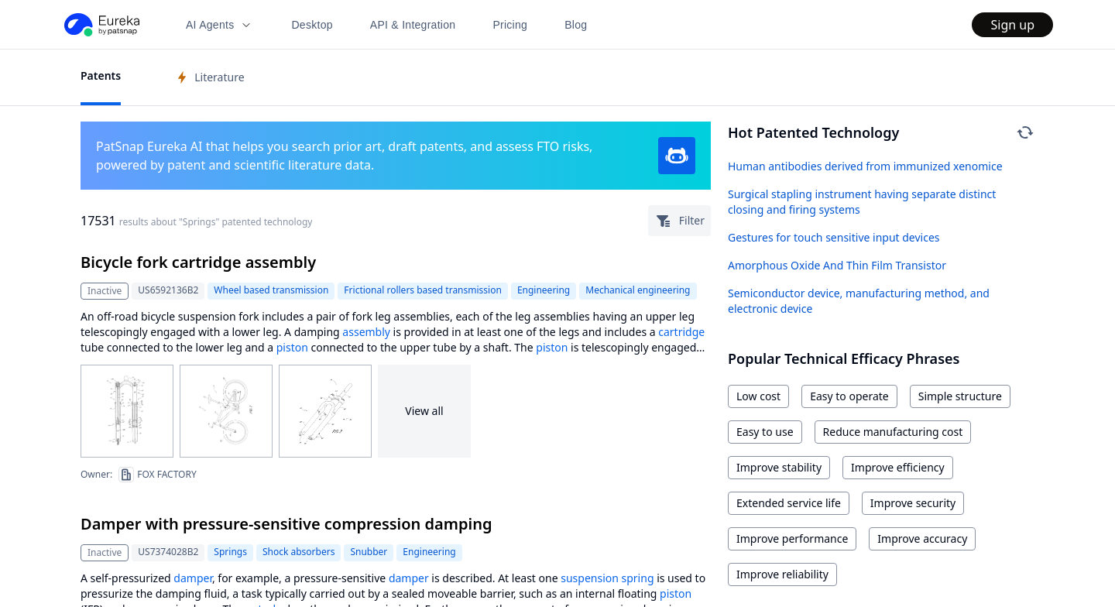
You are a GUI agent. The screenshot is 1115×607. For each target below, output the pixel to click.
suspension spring (607, 578)
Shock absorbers (298, 551)
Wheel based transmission (271, 290)
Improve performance (792, 538)
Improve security (912, 503)
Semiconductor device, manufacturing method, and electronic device (859, 301)
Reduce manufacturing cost (893, 431)
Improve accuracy (922, 538)
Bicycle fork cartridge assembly (198, 262)
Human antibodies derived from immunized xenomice (865, 166)
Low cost (758, 396)
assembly (366, 331)
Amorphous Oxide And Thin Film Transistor (837, 265)
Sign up (1012, 24)
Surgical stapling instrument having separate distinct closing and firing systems (862, 202)
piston (292, 347)
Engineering (543, 290)
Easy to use (765, 431)
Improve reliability (782, 574)
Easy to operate (849, 396)
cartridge (681, 331)
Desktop (311, 25)
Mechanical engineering (637, 290)
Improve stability (779, 467)
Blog (575, 25)
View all (424, 410)
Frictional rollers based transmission (423, 290)
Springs (230, 551)
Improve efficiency (898, 467)
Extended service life (788, 503)
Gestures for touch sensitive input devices (834, 237)
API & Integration (413, 25)
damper (192, 578)
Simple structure (960, 396)
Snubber (368, 551)
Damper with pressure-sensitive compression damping (286, 523)
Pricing (509, 25)
